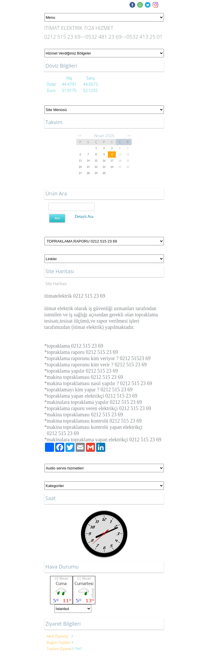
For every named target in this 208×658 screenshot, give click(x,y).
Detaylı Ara (84, 216)
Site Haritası (56, 283)
